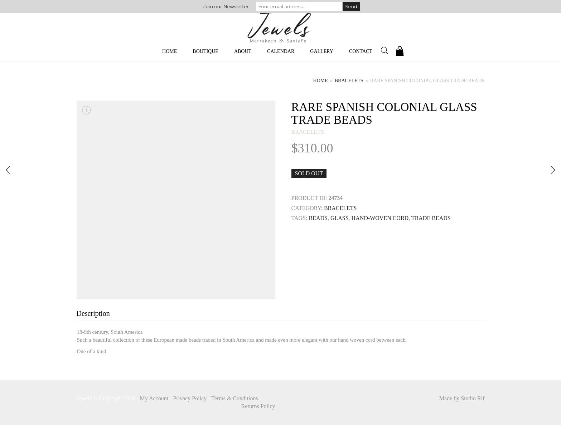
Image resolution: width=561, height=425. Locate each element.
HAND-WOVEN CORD (380, 218)
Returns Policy (258, 406)
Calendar (280, 51)
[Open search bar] (384, 50)
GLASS (339, 218)
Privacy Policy (190, 398)
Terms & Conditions (234, 398)
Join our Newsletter (225, 6)
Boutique (205, 51)
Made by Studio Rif (462, 398)
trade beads (431, 218)
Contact (360, 51)
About (242, 51)
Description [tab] (93, 313)
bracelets (349, 80)
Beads (318, 218)
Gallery (321, 51)
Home (169, 51)
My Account (154, 398)
